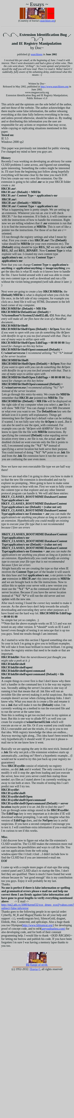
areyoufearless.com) (53, 928)
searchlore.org (47, 20)
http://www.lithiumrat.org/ (37, 925)
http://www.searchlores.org (55, 86)
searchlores (36, 54)
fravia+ (35, 969)
